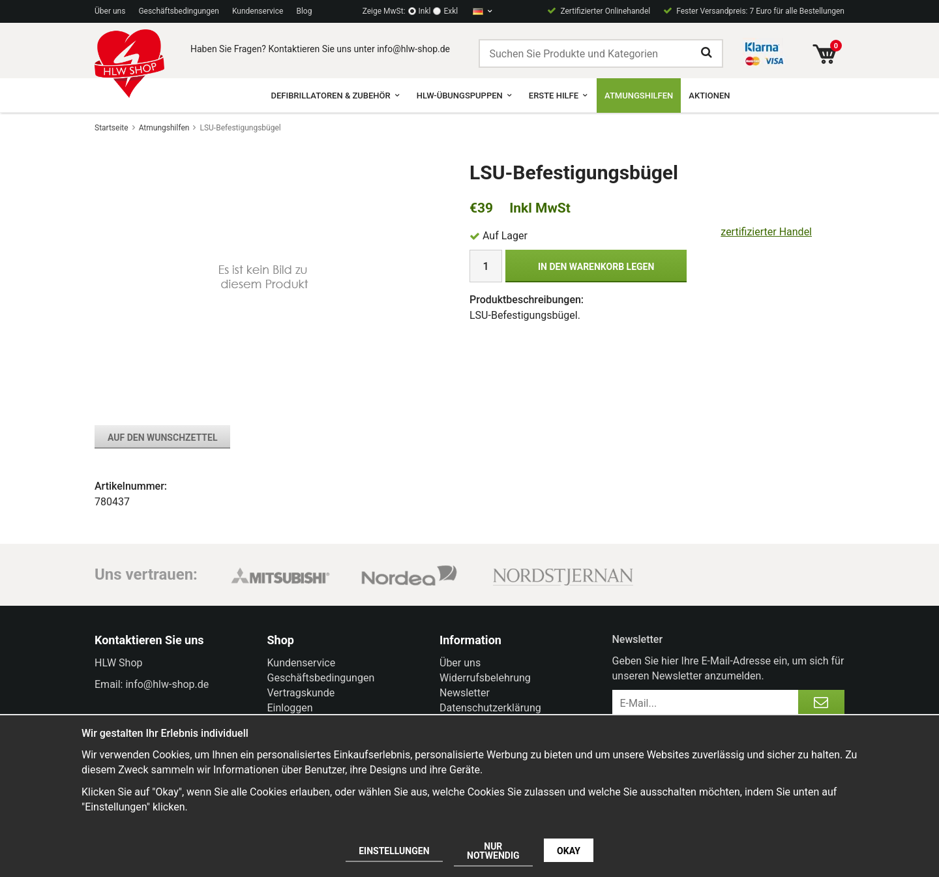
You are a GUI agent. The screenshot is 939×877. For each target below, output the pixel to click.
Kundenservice (258, 11)
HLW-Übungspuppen (465, 95)
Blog (304, 11)
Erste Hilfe (559, 95)
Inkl (425, 11)
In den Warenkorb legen (596, 266)
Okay (568, 851)
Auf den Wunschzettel (162, 437)
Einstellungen (394, 851)
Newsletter (465, 693)
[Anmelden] (821, 703)
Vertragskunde (301, 693)
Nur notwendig (493, 851)
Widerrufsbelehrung (485, 678)
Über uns (110, 11)
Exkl (450, 11)
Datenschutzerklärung (490, 708)
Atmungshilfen (638, 95)
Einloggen (290, 708)
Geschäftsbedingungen (178, 11)
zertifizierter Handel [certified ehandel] (766, 232)
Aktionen (709, 95)
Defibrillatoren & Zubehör (335, 95)
